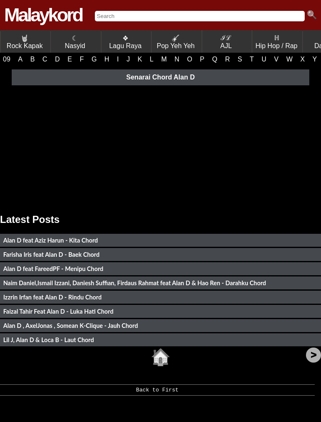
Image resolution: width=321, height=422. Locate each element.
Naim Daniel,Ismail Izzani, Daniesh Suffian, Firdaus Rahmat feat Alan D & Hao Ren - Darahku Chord (134, 282)
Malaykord (43, 15)
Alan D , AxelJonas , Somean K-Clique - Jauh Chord (70, 325)
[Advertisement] (160, 146)
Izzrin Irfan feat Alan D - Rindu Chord (52, 297)
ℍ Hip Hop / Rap (276, 41)
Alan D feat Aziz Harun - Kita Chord (50, 240)
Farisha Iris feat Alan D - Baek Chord (51, 254)
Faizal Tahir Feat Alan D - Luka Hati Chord (58, 311)
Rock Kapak (25, 42)
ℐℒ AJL (226, 41)
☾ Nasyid (75, 42)
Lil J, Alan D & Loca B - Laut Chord (48, 339)
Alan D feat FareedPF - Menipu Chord (53, 268)
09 (6, 59)
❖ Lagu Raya (125, 42)
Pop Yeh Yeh (176, 42)
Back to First (157, 392)
